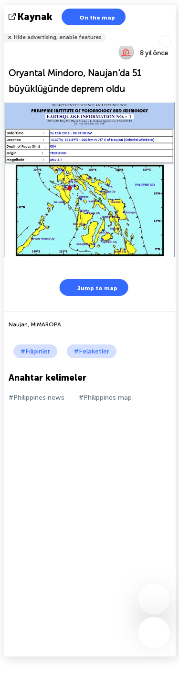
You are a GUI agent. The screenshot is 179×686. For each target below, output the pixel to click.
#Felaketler (91, 351)
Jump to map (91, 287)
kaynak (32, 16)
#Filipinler (35, 351)
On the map (91, 17)
